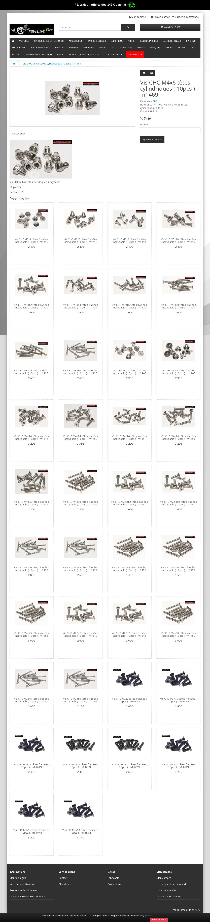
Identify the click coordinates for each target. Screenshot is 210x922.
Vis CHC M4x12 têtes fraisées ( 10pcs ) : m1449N (31, 831)
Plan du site (65, 884)
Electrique (117, 41)
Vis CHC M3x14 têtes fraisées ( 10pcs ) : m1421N (80, 766)
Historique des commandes (173, 884)
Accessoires (76, 41)
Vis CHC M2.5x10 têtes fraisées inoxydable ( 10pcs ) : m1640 (178, 503)
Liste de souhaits (166, 890)
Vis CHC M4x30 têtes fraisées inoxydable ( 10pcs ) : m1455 (80, 503)
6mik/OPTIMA (18, 47)
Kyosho (141, 47)
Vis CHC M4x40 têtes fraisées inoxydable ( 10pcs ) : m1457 (178, 569)
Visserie (16, 54)
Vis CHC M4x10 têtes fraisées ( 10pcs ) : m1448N (178, 766)
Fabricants (113, 877)
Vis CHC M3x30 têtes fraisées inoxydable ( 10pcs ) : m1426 (80, 372)
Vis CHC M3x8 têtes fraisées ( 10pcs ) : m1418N (129, 700)
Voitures (24, 41)
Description (18, 133)
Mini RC (60, 54)
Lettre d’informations (169, 896)
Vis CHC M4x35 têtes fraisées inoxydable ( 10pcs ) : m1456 (129, 569)
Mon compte (164, 877)
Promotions (135, 54)
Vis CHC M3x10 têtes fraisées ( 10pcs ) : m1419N (178, 700)
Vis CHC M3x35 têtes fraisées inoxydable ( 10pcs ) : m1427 (80, 569)
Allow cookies (158, 919)
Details (148, 915)
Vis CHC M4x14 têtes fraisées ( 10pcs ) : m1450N (80, 831)
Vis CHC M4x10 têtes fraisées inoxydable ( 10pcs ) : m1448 (31, 437)
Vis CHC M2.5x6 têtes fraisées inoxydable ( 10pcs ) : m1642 (80, 634)
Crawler (73, 47)
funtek (103, 47)
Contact (63, 877)
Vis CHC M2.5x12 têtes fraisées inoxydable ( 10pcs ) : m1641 (129, 503)
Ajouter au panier (152, 139)
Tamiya (181, 47)
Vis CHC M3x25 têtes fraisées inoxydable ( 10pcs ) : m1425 (31, 372)
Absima (59, 47)
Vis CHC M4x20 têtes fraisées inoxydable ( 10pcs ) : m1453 (178, 437)
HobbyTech (126, 47)
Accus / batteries (40, 47)
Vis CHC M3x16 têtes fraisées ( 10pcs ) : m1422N (129, 766)
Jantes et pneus (172, 41)
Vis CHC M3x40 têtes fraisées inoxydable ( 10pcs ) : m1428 (31, 569)
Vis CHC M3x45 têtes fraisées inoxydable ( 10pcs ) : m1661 (31, 700)
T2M (192, 47)
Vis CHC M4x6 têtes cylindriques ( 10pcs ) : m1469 (52, 63)
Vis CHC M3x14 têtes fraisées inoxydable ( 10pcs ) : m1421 (80, 306)
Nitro (131, 41)
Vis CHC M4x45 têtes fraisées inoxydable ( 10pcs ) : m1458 (31, 634)
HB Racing (88, 47)
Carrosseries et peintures (49, 41)
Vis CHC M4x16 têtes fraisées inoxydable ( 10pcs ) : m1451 (129, 437)
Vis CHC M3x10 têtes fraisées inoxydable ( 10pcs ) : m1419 (178, 240)
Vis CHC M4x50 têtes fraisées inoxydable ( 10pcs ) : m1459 (178, 634)
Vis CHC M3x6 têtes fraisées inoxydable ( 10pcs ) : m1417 (80, 240)
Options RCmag (115, 54)
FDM (155, 101)
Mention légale (18, 877)
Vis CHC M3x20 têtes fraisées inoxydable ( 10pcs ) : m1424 (178, 306)
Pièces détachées (148, 41)
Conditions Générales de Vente (27, 896)
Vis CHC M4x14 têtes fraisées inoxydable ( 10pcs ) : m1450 (80, 437)
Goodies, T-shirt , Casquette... (85, 54)
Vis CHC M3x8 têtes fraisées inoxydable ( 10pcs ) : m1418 (129, 240)
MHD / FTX (155, 47)
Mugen (169, 47)
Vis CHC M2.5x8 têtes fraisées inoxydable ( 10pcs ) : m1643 (129, 634)
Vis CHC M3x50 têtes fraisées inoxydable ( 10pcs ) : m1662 (80, 700)
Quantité (144, 124)
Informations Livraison (22, 884)
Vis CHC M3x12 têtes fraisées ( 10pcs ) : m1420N (31, 766)
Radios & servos (97, 41)
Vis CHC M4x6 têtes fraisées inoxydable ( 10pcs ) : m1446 (129, 372)
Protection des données (24, 890)
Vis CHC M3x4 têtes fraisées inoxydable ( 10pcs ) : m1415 (31, 240)
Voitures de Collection (39, 54)
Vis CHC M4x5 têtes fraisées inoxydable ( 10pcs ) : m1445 (178, 372)
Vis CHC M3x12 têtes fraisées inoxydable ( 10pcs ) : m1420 (31, 306)
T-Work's (191, 41)
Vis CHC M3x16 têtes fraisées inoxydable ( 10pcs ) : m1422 (129, 306)
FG (113, 47)
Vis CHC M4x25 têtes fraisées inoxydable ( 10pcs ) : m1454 (31, 503)
